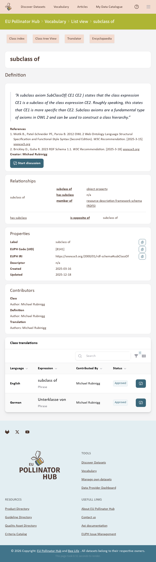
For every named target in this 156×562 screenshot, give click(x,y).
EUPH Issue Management (98, 534)
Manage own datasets (96, 479)
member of (64, 201)
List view (79, 21)
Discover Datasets (93, 462)
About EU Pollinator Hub (98, 509)
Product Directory (17, 509)
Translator (74, 38)
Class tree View (45, 38)
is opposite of (80, 218)
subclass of (64, 189)
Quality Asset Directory (21, 525)
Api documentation (94, 525)
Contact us (88, 517)
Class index (16, 38)
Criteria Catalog (16, 534)
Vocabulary (55, 21)
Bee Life (73, 551)
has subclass (65, 195)
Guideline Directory (18, 517)
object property (97, 189)
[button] (21, 368)
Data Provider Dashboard (98, 488)
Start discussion (27, 163)
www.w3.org (21, 144)
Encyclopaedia (102, 38)
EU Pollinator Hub (22, 21)
